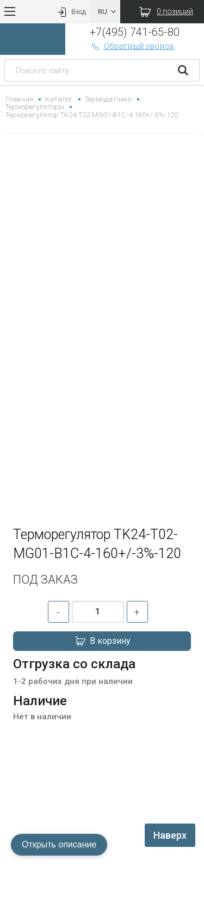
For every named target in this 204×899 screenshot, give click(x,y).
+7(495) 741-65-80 (135, 32)
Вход (70, 12)
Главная (19, 99)
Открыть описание (59, 844)
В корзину (102, 641)
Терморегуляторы (34, 107)
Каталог (59, 99)
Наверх (170, 835)
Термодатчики (108, 99)
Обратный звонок (132, 46)
